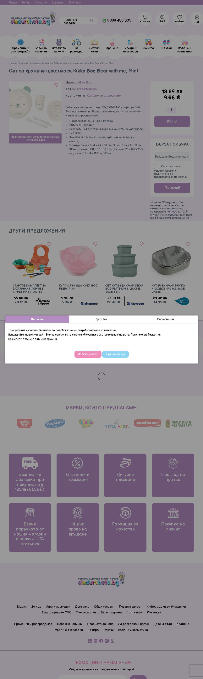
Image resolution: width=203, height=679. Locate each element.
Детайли (101, 319)
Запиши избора (88, 354)
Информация (165, 319)
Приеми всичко (115, 354)
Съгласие (37, 319)
